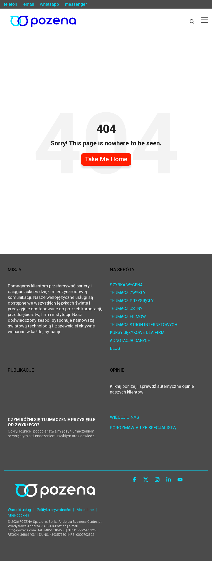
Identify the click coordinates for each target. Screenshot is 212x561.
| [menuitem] (73, 510)
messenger (76, 4)
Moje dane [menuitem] (85, 510)
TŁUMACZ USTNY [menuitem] (126, 309)
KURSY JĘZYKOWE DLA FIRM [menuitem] (137, 333)
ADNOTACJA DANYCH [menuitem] (130, 341)
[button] (204, 19)
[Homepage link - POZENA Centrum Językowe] (55, 502)
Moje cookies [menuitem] (18, 515)
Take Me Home (106, 159)
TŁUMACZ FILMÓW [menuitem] (128, 317)
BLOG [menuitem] (115, 348)
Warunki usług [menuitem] (19, 510)
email (28, 4)
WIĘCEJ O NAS (124, 417)
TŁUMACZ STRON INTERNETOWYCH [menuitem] (143, 325)
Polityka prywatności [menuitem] (54, 510)
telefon (10, 4)
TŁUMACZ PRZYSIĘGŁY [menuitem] (132, 301)
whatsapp (49, 4)
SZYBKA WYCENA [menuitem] (126, 285)
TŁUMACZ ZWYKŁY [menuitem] (127, 293)
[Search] (192, 21)
